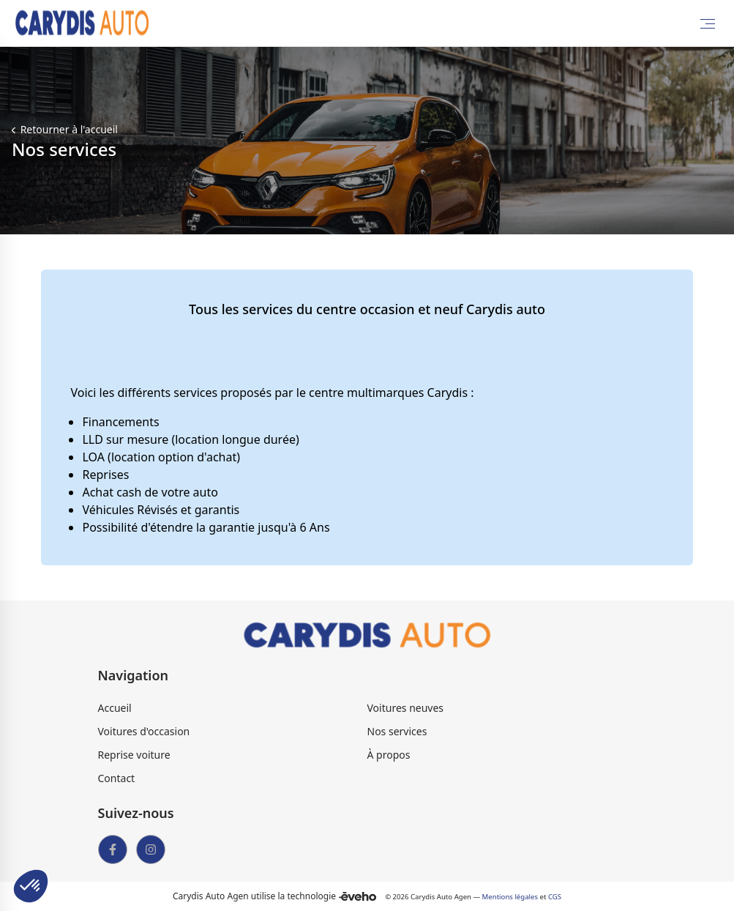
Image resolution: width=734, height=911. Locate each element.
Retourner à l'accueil (68, 129)
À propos (389, 755)
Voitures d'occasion (144, 731)
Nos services (397, 731)
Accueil (115, 708)
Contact (116, 778)
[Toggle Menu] (707, 23)
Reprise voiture (134, 755)
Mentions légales (510, 896)
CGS (554, 896)
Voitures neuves (405, 708)
